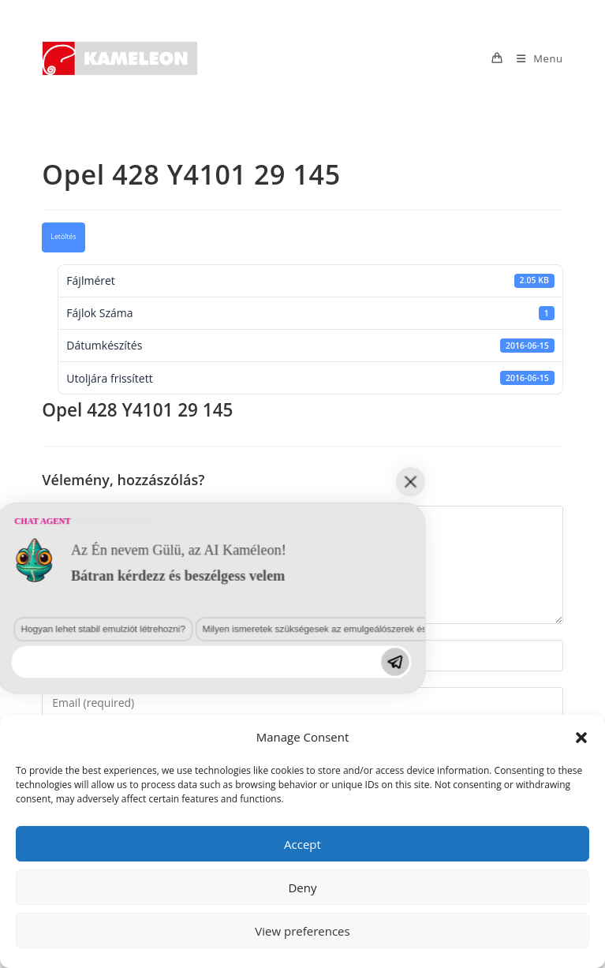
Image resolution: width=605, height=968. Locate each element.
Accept (302, 844)
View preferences (302, 931)
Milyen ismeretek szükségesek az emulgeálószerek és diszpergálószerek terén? (186, 809)
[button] (581, 738)
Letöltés (63, 236)
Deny (302, 887)
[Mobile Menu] (534, 58)
